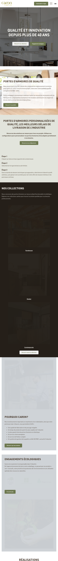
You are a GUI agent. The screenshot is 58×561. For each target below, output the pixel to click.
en (55, 4)
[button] (51, 4)
